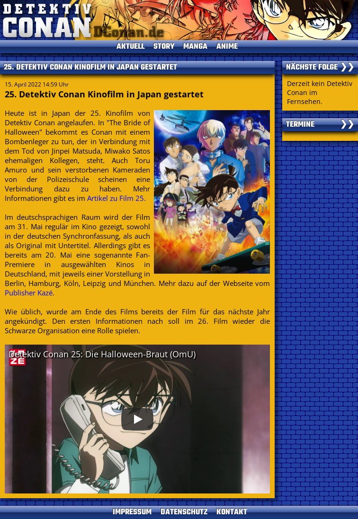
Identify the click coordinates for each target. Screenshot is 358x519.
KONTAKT (231, 512)
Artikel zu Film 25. (116, 198)
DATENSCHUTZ (184, 512)
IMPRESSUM (132, 512)
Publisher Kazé (29, 292)
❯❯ (347, 67)
